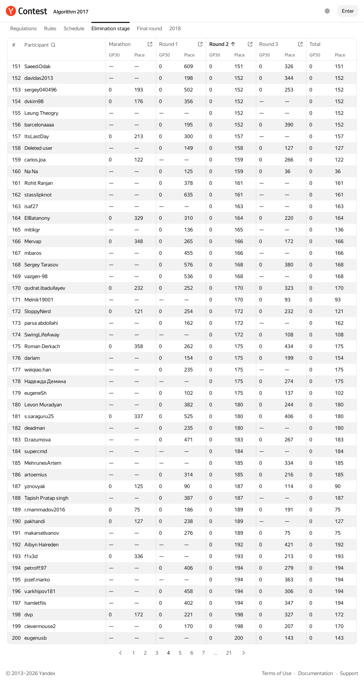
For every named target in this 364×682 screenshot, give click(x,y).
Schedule (74, 28)
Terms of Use (276, 673)
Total (318, 44)
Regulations (23, 28)
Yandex (47, 673)
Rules (50, 28)
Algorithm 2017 (70, 12)
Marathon (123, 44)
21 (229, 653)
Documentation (315, 673)
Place (143, 55)
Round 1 (172, 44)
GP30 (118, 55)
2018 (175, 28)
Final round (149, 28)
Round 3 (272, 44)
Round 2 (222, 44)
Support (349, 673)
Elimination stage (110, 28)
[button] (40, 45)
